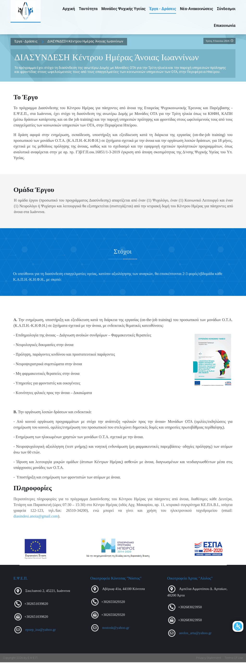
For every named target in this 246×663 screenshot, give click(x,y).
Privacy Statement (208, 658)
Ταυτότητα (88, 9)
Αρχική (68, 9)
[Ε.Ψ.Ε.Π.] (27, 12)
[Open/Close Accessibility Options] (234, 605)
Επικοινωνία (224, 26)
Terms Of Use (234, 658)
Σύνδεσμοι (226, 9)
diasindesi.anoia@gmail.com (35, 519)
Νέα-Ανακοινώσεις (196, 9)
